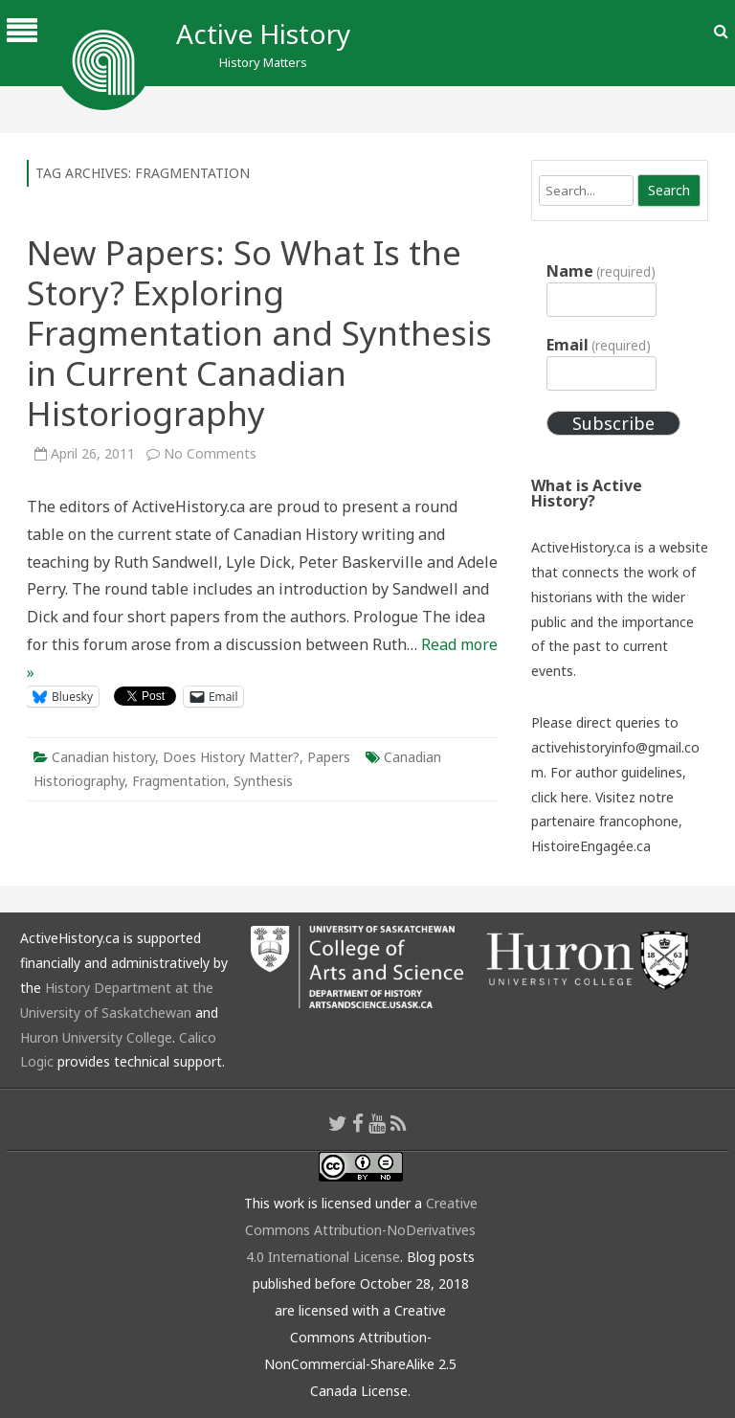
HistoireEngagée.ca (591, 846)
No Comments (210, 453)
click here (560, 797)
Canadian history (103, 757)
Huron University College (96, 1037)
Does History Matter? (231, 757)
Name (601, 271)
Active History (263, 33)
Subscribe (613, 423)
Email (598, 344)
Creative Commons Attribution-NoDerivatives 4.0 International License (361, 1230)
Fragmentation (179, 781)
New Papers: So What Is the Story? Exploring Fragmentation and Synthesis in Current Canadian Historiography (259, 333)
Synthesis (263, 781)
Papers (328, 757)
